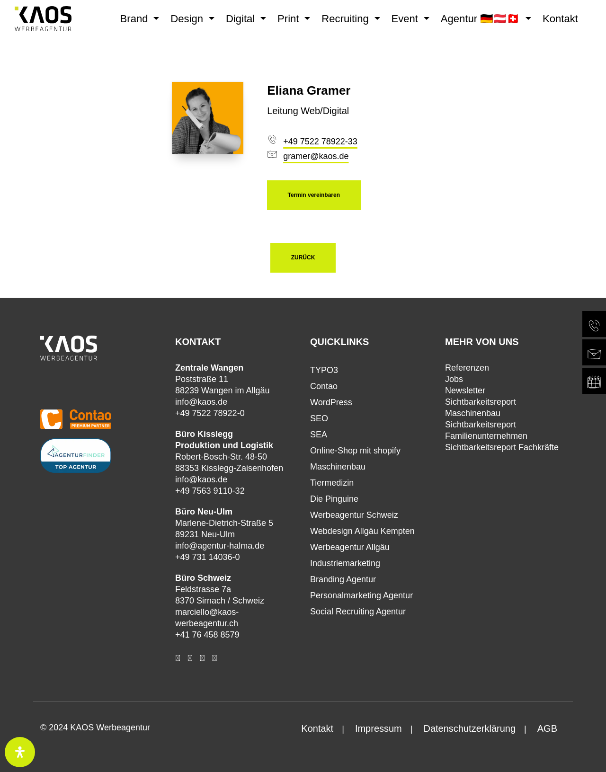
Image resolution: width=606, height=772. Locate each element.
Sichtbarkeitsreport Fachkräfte (502, 447)
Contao (324, 386)
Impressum (378, 728)
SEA (318, 434)
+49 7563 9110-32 (210, 491)
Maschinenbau (337, 466)
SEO (319, 418)
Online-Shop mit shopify (355, 450)
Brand (135, 19)
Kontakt (560, 19)
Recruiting (346, 19)
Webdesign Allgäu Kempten (362, 531)
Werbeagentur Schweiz (354, 515)
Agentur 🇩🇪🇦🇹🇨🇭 (482, 19)
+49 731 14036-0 (207, 557)
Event (406, 19)
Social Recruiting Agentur (358, 611)
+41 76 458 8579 (207, 634)
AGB (547, 728)
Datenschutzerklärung (469, 728)
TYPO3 (324, 370)
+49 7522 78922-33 (320, 141)
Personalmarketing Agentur (361, 595)
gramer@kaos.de (315, 156)
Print (289, 19)
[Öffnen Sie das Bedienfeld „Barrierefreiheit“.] (20, 752)
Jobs (454, 379)
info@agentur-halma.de (219, 545)
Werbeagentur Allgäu (350, 547)
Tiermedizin (332, 483)
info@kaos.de (201, 402)
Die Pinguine (334, 499)
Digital (242, 19)
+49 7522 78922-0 (210, 413)
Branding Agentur (343, 579)
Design (188, 19)
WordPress (331, 402)
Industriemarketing (345, 563)
